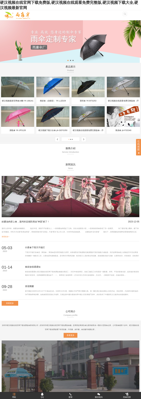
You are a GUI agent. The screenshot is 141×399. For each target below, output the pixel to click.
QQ (42, 395)
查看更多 (10, 303)
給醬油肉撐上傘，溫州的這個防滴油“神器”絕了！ (25, 221)
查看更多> (5, 237)
